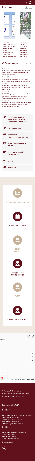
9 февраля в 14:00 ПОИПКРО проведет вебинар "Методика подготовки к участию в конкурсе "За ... (16, 87)
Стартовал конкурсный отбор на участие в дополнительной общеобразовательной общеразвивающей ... (16, 73)
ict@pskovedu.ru (13, 439)
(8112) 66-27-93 (12, 422)
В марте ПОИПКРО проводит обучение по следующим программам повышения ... (24, 50)
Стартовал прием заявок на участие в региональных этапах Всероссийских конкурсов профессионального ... (9, 51)
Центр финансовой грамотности (12, 152)
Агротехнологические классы (14, 144)
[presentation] (26, 7)
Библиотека (10, 167)
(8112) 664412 (10, 435)
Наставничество (11, 128)
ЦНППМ (7, 160)
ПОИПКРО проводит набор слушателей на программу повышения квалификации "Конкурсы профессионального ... (16, 96)
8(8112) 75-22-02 (16, 419)
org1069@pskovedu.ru (16, 424)
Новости (6, 7)
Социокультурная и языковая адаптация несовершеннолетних (14, 118)
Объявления (10, 63)
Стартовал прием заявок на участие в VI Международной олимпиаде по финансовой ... (17, 80)
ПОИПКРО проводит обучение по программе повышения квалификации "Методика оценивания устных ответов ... (16, 104)
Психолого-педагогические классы (15, 135)
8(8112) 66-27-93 (12, 417)
